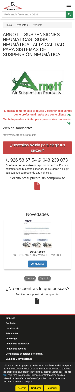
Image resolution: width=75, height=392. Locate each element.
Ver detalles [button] (37, 263)
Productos (22, 25)
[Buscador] (34, 14)
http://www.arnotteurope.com (19, 134)
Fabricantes (12, 333)
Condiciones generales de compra (24, 353)
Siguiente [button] (44, 278)
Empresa (10, 318)
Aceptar (22, 388)
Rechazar (36, 388)
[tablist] (37, 250)
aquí (69, 114)
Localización (12, 328)
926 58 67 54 (23, 160)
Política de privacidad (17, 343)
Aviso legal (12, 338)
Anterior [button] (30, 278)
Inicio (9, 25)
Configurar (52, 388)
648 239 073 (53, 160)
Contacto (10, 323)
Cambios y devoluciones (19, 359)
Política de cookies (16, 348)
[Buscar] (69, 14)
